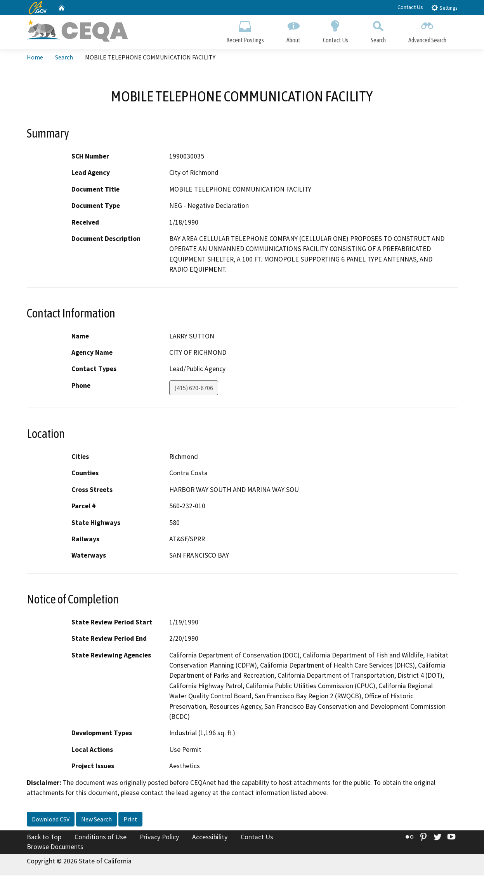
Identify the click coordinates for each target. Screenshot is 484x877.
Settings (444, 7)
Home (35, 59)
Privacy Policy (159, 838)
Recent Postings (245, 30)
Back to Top (44, 838)
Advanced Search (427, 30)
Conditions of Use (101, 838)
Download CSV (50, 820)
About (293, 30)
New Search (96, 820)
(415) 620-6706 (193, 389)
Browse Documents (55, 848)
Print (130, 820)
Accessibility (209, 838)
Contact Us (410, 6)
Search (378, 30)
